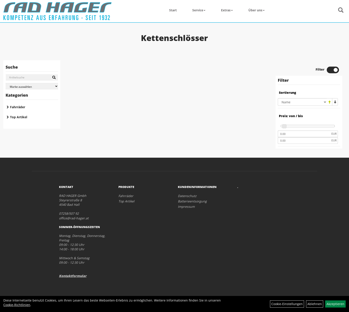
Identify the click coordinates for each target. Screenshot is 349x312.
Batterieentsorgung (192, 201)
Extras (227, 10)
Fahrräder (17, 107)
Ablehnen (314, 304)
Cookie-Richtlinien (16, 305)
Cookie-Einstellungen (287, 304)
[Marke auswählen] (32, 86)
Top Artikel (18, 117)
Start (173, 10)
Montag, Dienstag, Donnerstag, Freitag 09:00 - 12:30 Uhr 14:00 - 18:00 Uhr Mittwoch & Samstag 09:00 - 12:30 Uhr (82, 249)
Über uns (256, 10)
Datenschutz (187, 196)
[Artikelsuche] (340, 10)
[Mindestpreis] (304, 134)
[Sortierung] (302, 102)
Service (198, 10)
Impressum (186, 206)
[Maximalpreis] (304, 140)
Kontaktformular (73, 276)
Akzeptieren (335, 304)
